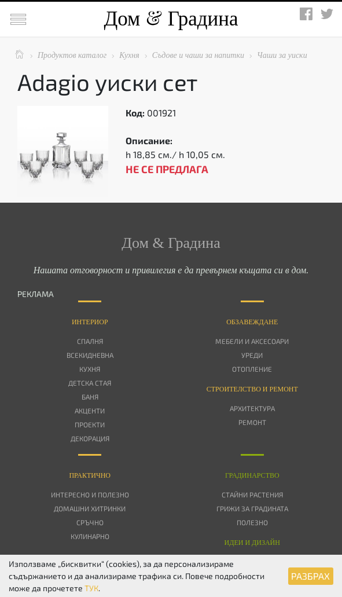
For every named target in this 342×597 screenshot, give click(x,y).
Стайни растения (252, 494)
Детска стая (89, 383)
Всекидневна (90, 355)
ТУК (91, 588)
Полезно (252, 522)
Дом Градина (171, 19)
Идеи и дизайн (252, 543)
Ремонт (252, 422)
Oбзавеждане (252, 322)
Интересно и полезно (90, 494)
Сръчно (90, 522)
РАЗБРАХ (310, 575)
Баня (90, 397)
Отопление (252, 369)
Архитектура (252, 408)
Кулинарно (90, 536)
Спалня (90, 341)
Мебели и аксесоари (252, 341)
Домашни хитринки (90, 508)
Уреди (252, 355)
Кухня (89, 369)
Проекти (90, 424)
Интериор (90, 322)
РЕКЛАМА (35, 294)
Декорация (90, 438)
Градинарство (252, 475)
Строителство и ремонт (252, 389)
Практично (90, 475)
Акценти (90, 410)
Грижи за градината (252, 508)
